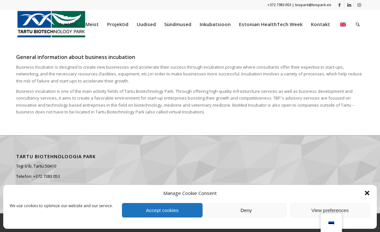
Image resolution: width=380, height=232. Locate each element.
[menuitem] (68, 24)
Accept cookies (162, 210)
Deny (246, 210)
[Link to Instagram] (359, 5)
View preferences (330, 210)
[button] (367, 193)
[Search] (358, 24)
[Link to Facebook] (339, 5)
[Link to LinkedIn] (349, 5)
